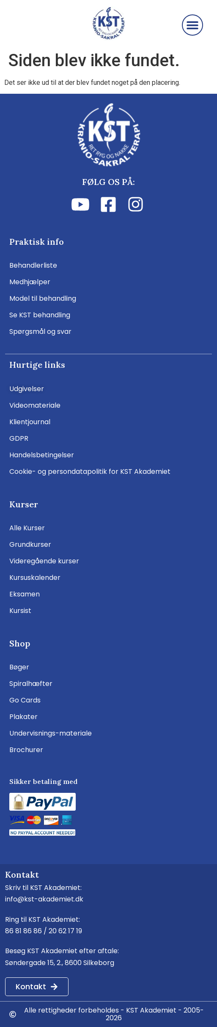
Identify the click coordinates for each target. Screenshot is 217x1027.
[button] (192, 25)
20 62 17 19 (65, 931)
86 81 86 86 (23, 931)
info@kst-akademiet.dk (44, 899)
